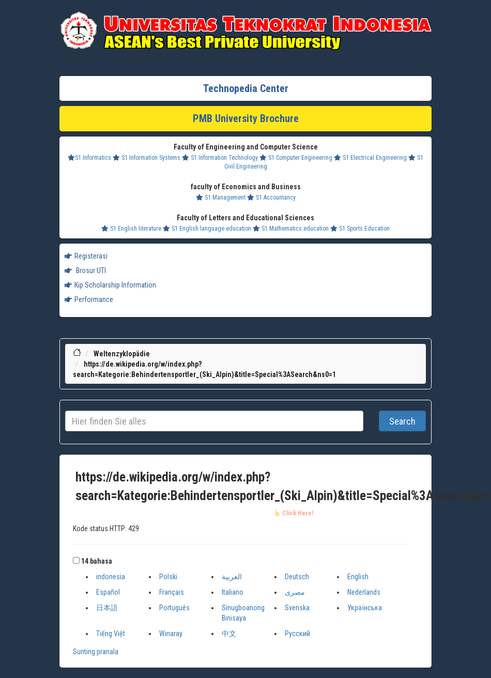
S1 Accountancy (271, 197)
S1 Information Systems (146, 157)
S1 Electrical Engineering (370, 157)
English (358, 576)
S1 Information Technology (220, 157)
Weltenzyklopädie (122, 354)
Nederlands (363, 592)
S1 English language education (207, 228)
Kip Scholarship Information (110, 285)
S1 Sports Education (360, 228)
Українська (364, 608)
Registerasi (86, 256)
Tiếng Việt (110, 633)
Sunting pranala (95, 651)
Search (402, 421)
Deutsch (297, 576)
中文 (229, 633)
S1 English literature (131, 228)
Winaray (170, 633)
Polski (168, 576)
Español (108, 592)
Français (171, 592)
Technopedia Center (245, 88)
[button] (76, 560)
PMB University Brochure (246, 118)
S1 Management (221, 197)
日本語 (107, 608)
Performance (89, 299)
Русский (297, 633)
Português (174, 608)
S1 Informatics (89, 157)
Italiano (232, 592)
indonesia (110, 576)
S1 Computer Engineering (295, 157)
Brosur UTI (85, 270)
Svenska (297, 608)
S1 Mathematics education (291, 228)
